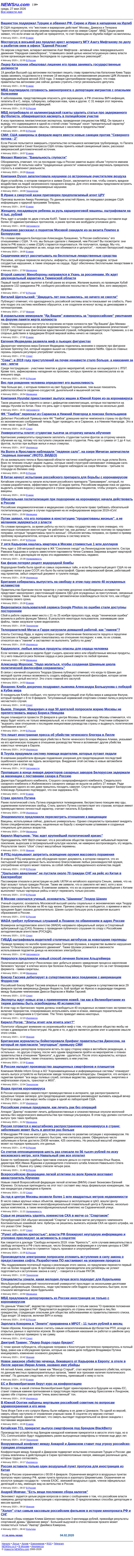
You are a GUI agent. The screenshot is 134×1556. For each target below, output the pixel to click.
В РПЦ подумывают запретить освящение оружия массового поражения (57, 854)
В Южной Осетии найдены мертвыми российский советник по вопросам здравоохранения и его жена (58, 1404)
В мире (30, 38)
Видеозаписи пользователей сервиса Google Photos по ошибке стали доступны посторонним (63, 609)
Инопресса (32, 447)
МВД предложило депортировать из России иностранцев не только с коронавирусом (55, 1299)
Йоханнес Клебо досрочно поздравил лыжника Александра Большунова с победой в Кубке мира (66, 688)
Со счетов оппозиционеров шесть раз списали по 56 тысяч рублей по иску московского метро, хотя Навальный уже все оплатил (59, 1153)
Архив (25, 1543)
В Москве (23, 1546)
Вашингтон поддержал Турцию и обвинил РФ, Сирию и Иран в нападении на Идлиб (66, 23)
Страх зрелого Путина (18, 798)
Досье (15, 1543)
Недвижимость (34, 559)
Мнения (30, 172)
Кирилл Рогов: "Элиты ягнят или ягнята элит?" (38, 1022)
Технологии (32, 191)
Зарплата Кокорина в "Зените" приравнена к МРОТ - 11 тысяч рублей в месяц (61, 1323)
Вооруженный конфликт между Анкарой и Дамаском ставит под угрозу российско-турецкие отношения (65, 1445)
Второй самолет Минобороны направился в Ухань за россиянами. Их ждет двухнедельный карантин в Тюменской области (59, 276)
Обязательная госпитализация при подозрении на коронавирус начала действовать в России (67, 501)
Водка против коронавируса (23, 1088)
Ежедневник (37, 1543)
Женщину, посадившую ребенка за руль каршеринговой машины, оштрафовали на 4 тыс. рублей (66, 212)
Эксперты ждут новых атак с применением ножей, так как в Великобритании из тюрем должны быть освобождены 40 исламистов (63, 1001)
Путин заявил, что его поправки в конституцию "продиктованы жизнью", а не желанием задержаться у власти (61, 520)
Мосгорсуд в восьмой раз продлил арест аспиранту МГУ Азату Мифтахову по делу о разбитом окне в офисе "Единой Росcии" (66, 43)
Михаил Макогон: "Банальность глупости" (34, 157)
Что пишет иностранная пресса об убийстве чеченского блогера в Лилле (58, 735)
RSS (49, 1543)
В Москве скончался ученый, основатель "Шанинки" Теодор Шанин (54, 899)
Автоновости (32, 226)
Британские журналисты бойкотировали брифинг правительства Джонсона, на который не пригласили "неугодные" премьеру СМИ (63, 1042)
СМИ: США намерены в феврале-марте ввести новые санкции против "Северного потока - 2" (65, 136)
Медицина (31, 270)
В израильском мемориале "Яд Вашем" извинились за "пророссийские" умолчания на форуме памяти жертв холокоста (66, 317)
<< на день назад (12, 1535)
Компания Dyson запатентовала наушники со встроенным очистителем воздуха (63, 176)
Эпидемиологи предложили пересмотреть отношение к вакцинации (54, 817)
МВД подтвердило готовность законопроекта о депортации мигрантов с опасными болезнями (66, 91)
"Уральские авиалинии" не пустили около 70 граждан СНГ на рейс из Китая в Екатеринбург (61, 875)
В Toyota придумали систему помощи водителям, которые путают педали (58, 753)
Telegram (59, 1543)
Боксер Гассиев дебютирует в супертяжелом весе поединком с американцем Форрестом (61, 979)
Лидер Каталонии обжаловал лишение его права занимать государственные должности (61, 66)
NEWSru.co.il (9, 1546)
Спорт (29, 356)
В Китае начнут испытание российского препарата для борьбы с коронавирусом (64, 477)
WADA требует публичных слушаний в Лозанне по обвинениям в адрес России (63, 921)
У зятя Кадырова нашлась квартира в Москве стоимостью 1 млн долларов (59, 544)
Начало (6, 1543)
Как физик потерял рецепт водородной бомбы (37, 563)
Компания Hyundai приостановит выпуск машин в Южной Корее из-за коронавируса (66, 398)
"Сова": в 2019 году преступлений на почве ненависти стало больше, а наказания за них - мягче (67, 362)
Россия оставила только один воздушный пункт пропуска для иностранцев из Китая (62, 1468)
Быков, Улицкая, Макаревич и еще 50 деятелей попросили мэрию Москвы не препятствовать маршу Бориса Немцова (61, 711)
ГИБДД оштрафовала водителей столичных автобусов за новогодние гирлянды (63, 939)
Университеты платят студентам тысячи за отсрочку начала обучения (56, 433)
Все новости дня (11, 11)
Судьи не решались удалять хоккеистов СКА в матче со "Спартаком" (55, 1215)
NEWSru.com (15, 4)
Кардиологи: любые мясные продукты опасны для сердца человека (54, 648)
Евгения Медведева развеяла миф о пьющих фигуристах (46, 341)
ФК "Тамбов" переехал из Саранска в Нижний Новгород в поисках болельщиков (63, 414)
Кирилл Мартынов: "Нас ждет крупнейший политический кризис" (52, 835)
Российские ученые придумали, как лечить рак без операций (48, 1107)
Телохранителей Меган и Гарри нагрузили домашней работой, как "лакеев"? (60, 630)
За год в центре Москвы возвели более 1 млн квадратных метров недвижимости (64, 1196)
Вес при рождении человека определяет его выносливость (47, 382)
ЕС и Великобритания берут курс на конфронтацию (41, 1383)
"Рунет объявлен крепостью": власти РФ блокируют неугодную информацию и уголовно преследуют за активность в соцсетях (63, 1236)
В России (31, 60)
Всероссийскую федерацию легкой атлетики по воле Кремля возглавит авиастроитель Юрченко (57, 1176)
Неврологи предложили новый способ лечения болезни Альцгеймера (55, 958)
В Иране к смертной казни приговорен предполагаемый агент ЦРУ (53, 195)
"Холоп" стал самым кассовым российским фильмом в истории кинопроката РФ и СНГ (66, 1512)
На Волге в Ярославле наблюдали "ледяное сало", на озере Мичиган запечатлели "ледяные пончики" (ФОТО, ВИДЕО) (65, 453)
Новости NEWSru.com (16, 1549)
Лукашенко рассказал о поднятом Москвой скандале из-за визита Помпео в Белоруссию (60, 231)
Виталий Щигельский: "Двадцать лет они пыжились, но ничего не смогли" (59, 297)
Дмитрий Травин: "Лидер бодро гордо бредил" (37, 1342)
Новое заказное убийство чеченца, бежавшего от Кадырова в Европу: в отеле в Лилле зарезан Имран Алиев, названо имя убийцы (63, 1363)
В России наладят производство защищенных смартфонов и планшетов (57, 1066)
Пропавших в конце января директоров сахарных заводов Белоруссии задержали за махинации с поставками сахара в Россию (65, 774)
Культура (31, 1529)
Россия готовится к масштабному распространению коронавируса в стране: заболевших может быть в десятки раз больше (60, 1128)
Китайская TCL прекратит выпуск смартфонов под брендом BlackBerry (56, 1428)
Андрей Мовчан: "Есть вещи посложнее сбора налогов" (44, 1492)
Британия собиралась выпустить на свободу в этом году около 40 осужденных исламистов (63, 583)
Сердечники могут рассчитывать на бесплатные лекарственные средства (59, 255)
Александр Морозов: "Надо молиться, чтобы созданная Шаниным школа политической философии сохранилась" (58, 666)
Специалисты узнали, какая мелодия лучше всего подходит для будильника (61, 1279)
